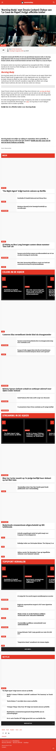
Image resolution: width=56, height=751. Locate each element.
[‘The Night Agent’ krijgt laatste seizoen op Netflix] (28, 174)
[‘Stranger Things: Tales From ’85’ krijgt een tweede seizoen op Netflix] (4, 706)
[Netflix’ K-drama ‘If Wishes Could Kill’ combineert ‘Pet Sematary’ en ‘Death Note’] (35, 425)
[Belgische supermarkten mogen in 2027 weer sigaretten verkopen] (9, 605)
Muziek (3, 241)
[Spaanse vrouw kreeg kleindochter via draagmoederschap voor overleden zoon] (9, 341)
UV (3, 50)
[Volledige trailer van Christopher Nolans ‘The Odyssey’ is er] (9, 543)
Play (3, 331)
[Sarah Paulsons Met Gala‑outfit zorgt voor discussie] (9, 398)
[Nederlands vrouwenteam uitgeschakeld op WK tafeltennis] (28, 508)
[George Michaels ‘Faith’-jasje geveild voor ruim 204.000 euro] (9, 633)
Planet (12, 730)
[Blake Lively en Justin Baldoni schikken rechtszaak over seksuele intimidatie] (9, 614)
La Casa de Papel (45, 91)
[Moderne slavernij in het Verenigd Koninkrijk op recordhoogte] (9, 207)
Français (4, 736)
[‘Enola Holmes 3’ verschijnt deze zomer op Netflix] (4, 700)
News (3, 730)
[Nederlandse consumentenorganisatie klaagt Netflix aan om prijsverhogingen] (4, 711)
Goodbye (26, 742)
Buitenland (5, 210)
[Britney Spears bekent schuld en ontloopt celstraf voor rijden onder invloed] (28, 371)
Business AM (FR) (17, 742)
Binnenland (5, 608)
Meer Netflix (39, 723)
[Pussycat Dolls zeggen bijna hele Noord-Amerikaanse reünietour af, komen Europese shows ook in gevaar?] (9, 351)
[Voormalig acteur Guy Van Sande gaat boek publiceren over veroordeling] (9, 488)
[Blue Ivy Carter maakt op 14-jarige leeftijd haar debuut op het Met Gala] (28, 461)
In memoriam (5, 410)
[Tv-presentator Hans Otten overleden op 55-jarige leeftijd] (9, 407)
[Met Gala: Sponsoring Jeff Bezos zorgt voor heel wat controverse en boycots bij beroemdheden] (9, 263)
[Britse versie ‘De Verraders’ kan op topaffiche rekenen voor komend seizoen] (9, 553)
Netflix (3, 45)
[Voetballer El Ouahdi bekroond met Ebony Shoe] (9, 198)
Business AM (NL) (6, 742)
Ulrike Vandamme (17, 49)
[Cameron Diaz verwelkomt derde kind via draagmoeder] (28, 317)
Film (3, 546)
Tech (3, 537)
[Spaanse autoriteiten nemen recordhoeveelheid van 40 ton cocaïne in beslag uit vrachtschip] (9, 254)
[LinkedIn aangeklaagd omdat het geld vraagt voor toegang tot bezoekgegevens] (9, 534)
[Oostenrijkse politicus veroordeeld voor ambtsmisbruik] (9, 624)
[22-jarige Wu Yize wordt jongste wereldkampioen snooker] (9, 596)
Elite (27, 102)
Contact (4, 747)
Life (21, 730)
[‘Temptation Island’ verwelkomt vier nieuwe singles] (9, 642)
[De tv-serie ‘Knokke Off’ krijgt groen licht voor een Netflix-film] (4, 717)
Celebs (3, 201)
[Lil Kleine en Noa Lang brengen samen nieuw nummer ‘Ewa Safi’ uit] (28, 227)
